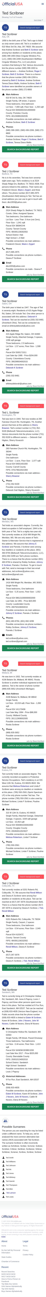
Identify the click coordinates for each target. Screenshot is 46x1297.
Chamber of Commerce (10, 1261)
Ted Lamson (9, 1192)
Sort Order (37, 20)
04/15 (13, 1277)
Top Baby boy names (9, 1284)
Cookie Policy (28, 1255)
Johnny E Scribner (14, 613)
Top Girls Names (7, 1289)
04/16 (8, 1277)
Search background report (23, 149)
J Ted (40, 908)
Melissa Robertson (21, 786)
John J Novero (24, 1021)
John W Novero (21, 1097)
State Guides (6, 1257)
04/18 (13, 1274)
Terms (25, 1246)
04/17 (3, 1277)
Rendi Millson (36, 893)
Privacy (25, 1250)
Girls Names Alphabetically (11, 1286)
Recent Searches (8, 1272)
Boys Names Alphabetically (11, 1291)
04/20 (3, 1274)
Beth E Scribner (31, 50)
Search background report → (31, 28)
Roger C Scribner (28, 139)
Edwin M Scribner (33, 1018)
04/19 (8, 1274)
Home (3, 1246)
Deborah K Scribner (14, 368)
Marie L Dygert (24, 190)
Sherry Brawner (13, 476)
